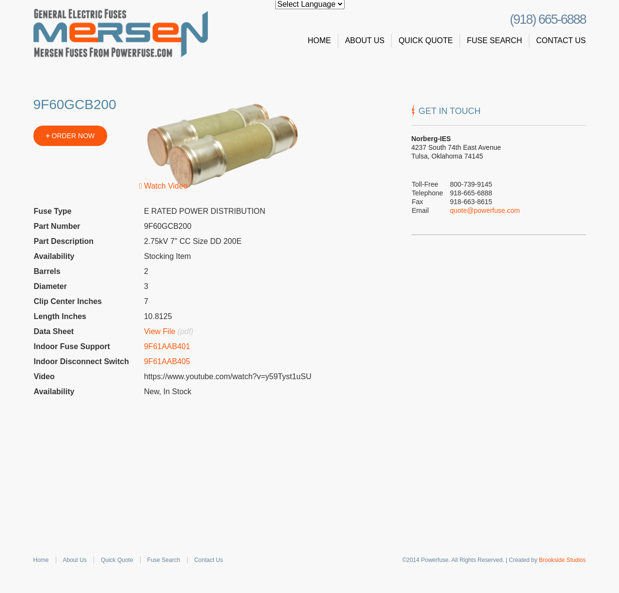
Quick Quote (425, 40)
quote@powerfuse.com (485, 210)
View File (159, 331)
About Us (365, 40)
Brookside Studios (562, 560)
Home (319, 40)
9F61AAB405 (167, 361)
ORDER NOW (70, 136)
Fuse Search (494, 40)
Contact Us (561, 40)
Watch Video (163, 186)
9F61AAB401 (167, 346)
